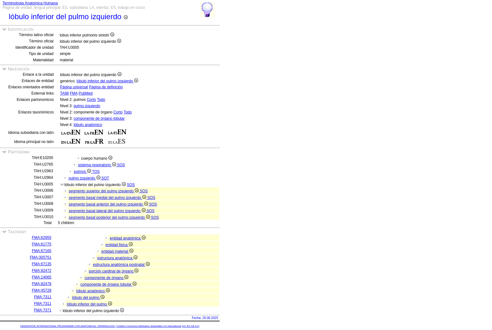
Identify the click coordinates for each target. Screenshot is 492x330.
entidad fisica (118, 245)
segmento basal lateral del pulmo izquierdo (108, 211)
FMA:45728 (41, 290)
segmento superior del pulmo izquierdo (104, 191)
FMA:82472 (41, 270)
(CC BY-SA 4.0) (190, 326)
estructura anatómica (117, 258)
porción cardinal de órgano (113, 271)
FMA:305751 (40, 257)
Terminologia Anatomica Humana (30, 3)
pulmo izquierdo (87, 106)
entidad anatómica (128, 238)
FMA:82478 (41, 284)
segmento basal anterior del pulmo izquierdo (109, 204)
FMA (74, 93)
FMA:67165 (41, 251)
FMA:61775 (41, 244)
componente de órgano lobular (99, 118)
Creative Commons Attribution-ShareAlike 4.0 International (148, 326)
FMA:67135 (41, 264)
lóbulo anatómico (88, 125)
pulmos (83, 171)
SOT (105, 178)
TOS (95, 171)
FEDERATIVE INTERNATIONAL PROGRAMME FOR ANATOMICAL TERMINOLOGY (67, 326)
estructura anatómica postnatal (121, 264)
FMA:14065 (41, 277)
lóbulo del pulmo (88, 297)
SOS (121, 165)
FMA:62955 (41, 237)
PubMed (85, 93)
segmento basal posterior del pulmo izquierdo (110, 217)
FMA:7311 (42, 297)
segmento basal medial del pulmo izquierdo (108, 197)
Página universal (74, 87)
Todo (101, 99)
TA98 (64, 93)
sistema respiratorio (97, 165)
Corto (91, 99)
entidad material (117, 251)
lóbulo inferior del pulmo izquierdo (107, 81)
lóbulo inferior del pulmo (89, 304)
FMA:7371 (42, 310)
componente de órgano (107, 278)
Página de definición (106, 87)
